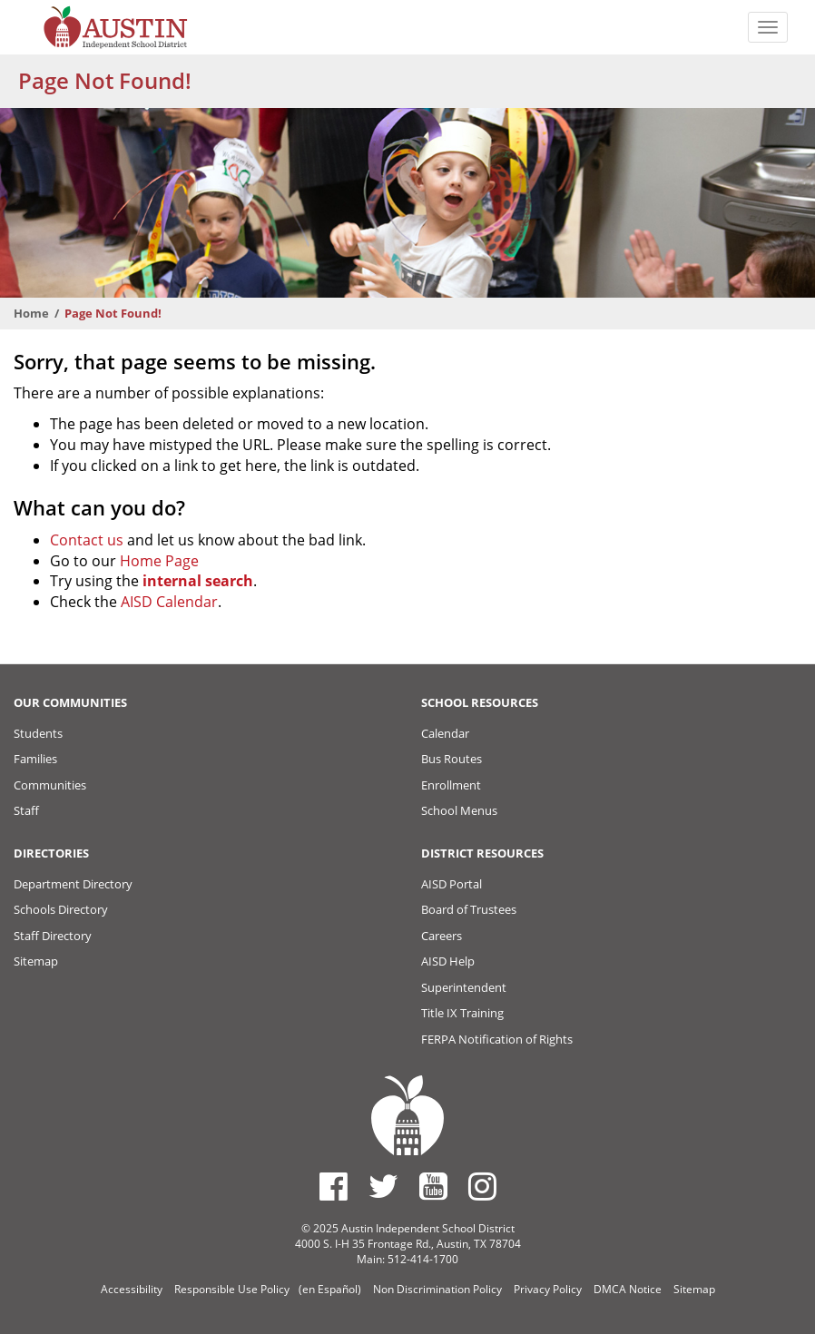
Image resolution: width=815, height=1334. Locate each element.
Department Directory (73, 884)
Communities (50, 785)
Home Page (159, 561)
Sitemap (36, 961)
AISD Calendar (169, 602)
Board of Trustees (468, 909)
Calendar (445, 733)
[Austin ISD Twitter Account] (383, 1186)
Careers (441, 935)
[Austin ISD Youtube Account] (433, 1186)
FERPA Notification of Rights (497, 1039)
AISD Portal (451, 884)
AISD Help (448, 961)
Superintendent (463, 987)
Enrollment (451, 785)
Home (31, 313)
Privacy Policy (548, 1289)
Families (35, 758)
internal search (197, 581)
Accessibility (131, 1289)
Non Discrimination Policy (437, 1289)
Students (38, 733)
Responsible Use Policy (232, 1289)
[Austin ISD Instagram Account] (482, 1186)
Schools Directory (61, 909)
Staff (26, 810)
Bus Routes (451, 758)
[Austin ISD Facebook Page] (333, 1186)
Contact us (86, 540)
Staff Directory (53, 935)
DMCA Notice (628, 1289)
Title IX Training (462, 1013)
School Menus (459, 810)
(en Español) (330, 1289)
